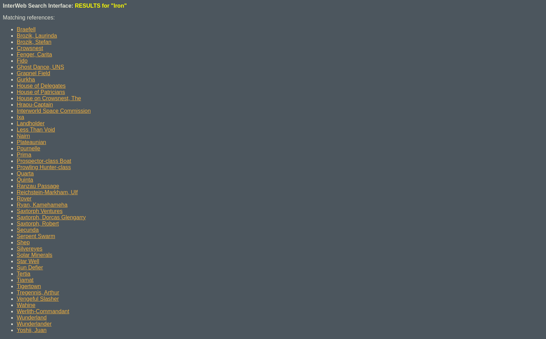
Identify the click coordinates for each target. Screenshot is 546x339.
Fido (22, 61)
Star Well (28, 261)
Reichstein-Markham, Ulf (47, 192)
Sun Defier (30, 267)
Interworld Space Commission (54, 111)
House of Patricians (41, 92)
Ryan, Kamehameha (42, 205)
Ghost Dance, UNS (40, 67)
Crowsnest (30, 48)
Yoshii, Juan (32, 330)
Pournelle (28, 148)
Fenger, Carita (34, 54)
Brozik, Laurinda (37, 36)
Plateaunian (31, 142)
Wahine (26, 305)
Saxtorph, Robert (38, 224)
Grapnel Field (33, 73)
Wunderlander (34, 324)
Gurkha (26, 79)
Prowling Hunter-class (44, 167)
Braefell (26, 29)
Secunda (28, 230)
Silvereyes (29, 249)
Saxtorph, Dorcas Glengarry (51, 217)
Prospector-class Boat (44, 161)
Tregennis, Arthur (38, 292)
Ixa (20, 117)
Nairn (23, 136)
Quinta (25, 180)
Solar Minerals (34, 255)
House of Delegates (41, 86)
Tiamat (25, 280)
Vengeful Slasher (38, 299)
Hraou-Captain (35, 105)
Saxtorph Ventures (40, 211)
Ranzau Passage (38, 186)
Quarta (25, 173)
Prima (24, 155)
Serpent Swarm (36, 236)
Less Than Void (36, 130)
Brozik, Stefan (34, 42)
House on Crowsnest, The (49, 98)
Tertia (23, 274)
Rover (24, 199)
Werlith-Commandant (43, 311)
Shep (23, 242)
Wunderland (32, 318)
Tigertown (29, 286)
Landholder (31, 123)
